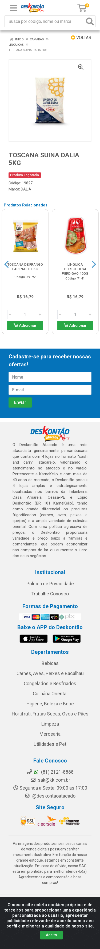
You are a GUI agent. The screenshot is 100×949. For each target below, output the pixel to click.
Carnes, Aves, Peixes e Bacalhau (50, 673)
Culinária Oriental (50, 693)
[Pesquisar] (89, 21)
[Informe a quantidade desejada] (25, 314)
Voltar (81, 37)
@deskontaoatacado (50, 796)
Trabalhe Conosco (50, 593)
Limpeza (50, 724)
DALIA (26, 189)
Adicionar (25, 325)
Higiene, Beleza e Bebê (50, 703)
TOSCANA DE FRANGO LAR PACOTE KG (25, 266)
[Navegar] (6, 264)
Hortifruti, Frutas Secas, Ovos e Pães (50, 714)
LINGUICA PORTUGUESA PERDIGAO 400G (75, 269)
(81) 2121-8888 (50, 772)
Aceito (51, 935)
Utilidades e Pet (50, 744)
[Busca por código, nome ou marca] (45, 21)
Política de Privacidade (50, 583)
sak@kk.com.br (50, 780)
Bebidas (50, 663)
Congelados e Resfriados (50, 683)
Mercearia (50, 734)
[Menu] (13, 8)
